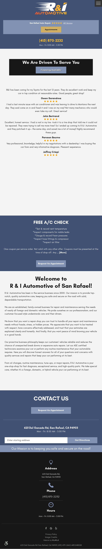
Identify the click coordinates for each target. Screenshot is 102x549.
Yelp (56, 528)
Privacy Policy (51, 534)
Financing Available (51, 70)
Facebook (46, 528)
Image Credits (51, 537)
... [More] (61, 252)
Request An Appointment (51, 263)
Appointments (51, 29)
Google (51, 528)
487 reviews (67, 23)
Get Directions (86, 440)
